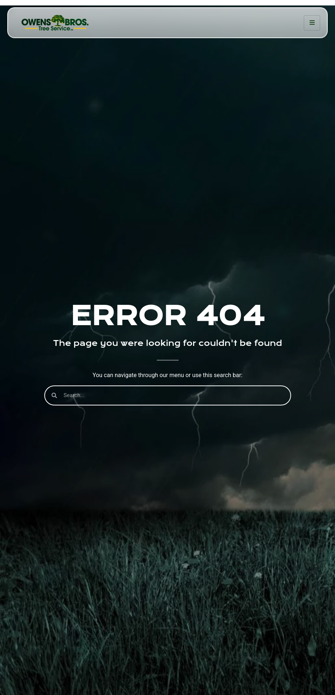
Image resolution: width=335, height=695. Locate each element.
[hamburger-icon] (312, 23)
